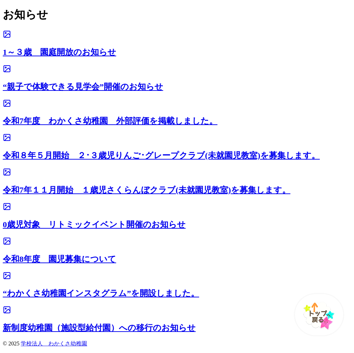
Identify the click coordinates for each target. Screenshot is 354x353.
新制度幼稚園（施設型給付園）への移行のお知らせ (99, 327)
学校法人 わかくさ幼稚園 (54, 343)
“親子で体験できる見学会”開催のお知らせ (83, 86)
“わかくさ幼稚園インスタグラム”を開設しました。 (101, 293)
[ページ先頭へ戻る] (315, 314)
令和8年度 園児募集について (59, 259)
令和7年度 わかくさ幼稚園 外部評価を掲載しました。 (110, 120)
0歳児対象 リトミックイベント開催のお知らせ (94, 224)
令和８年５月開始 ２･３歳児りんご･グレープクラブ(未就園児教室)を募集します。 (161, 155)
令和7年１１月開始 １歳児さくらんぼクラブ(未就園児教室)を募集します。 (146, 189)
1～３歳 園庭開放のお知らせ (59, 52)
